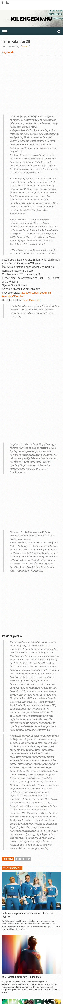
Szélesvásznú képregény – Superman (21, 976)
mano (25, 46)
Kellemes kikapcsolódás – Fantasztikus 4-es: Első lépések (27, 914)
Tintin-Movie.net (31, 300)
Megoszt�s (8, 52)
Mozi (28, 859)
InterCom (20, 859)
